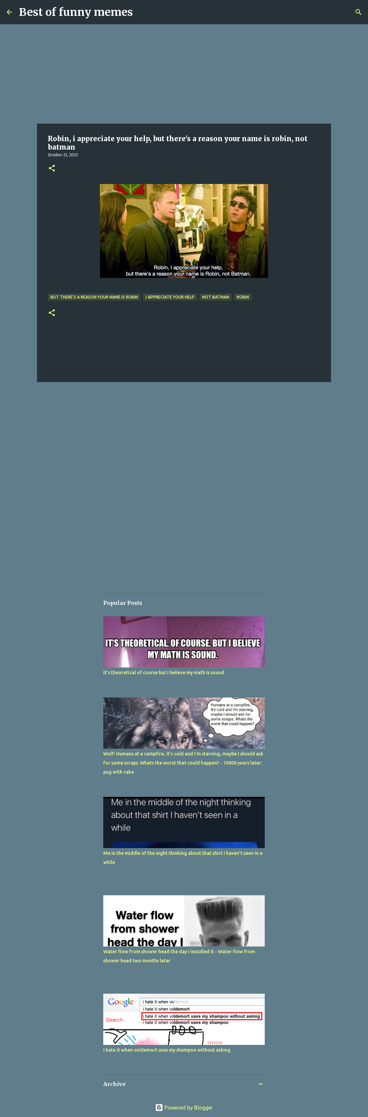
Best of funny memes (76, 12)
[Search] (359, 12)
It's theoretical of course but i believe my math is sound (163, 672)
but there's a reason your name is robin (94, 297)
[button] (52, 168)
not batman (215, 297)
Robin (243, 297)
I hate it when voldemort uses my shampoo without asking (166, 1050)
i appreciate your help (170, 297)
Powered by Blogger (184, 1108)
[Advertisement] (184, 74)
